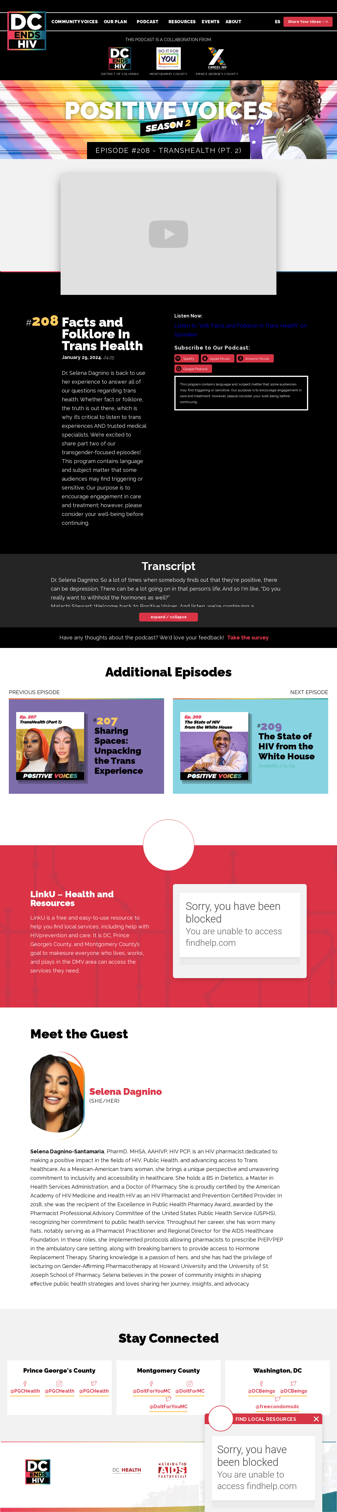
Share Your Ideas (304, 21)
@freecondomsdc (277, 1406)
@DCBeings (261, 1391)
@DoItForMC (189, 1391)
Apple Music (220, 359)
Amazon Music (257, 359)
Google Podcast (195, 369)
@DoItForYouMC (152, 1391)
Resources (182, 21)
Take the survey (248, 637)
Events (211, 21)
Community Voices (74, 21)
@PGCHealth (25, 1391)
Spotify (188, 359)
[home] (26, 30)
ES (278, 21)
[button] (117, 22)
